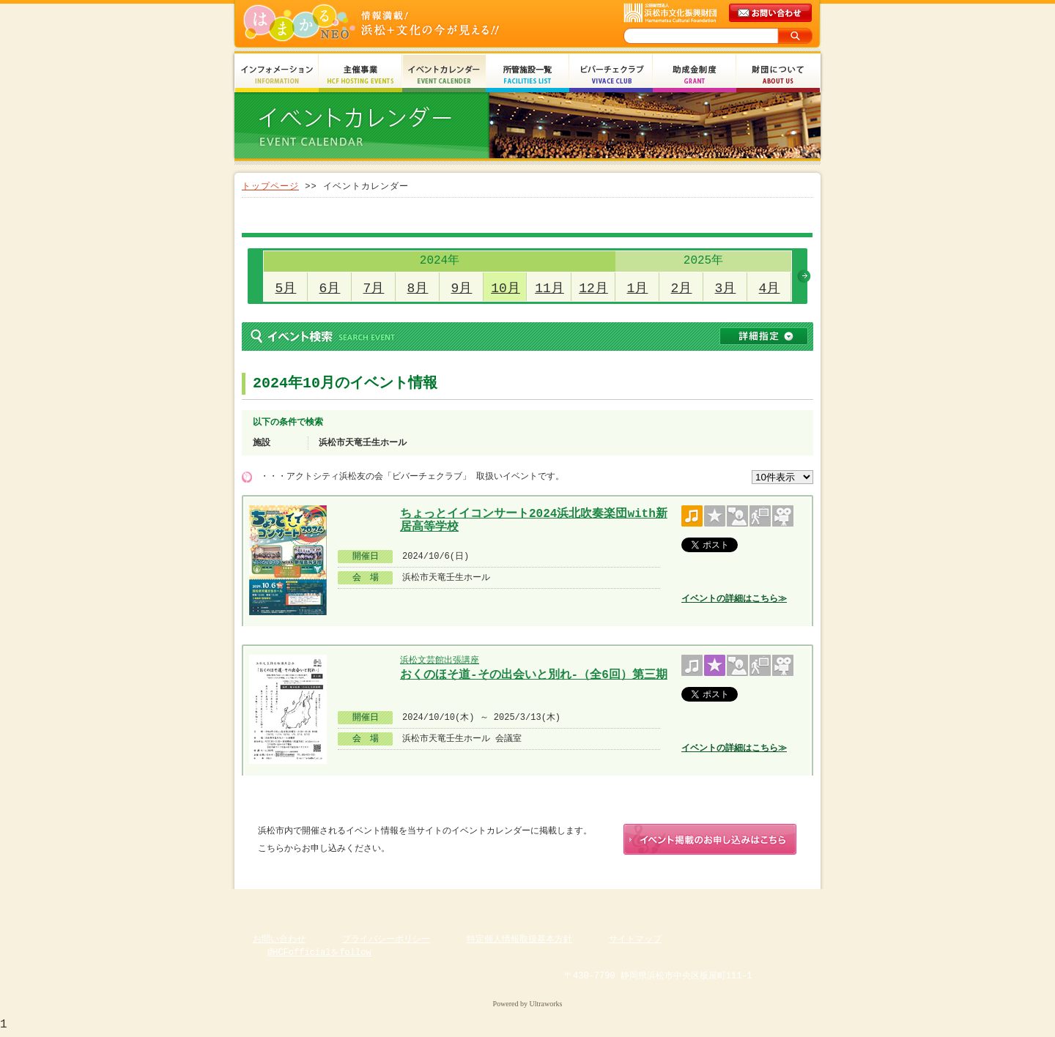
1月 (637, 288)
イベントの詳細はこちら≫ (734, 598)
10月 (505, 288)
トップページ (270, 186)
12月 (593, 288)
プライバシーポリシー (386, 942)
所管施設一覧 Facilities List (527, 75)
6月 (330, 288)
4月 (769, 288)
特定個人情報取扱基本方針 (519, 942)
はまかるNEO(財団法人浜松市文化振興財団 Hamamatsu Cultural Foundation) (402, 24)
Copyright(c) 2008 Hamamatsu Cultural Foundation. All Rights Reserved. (528, 993)
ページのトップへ (776, 903)
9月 (462, 288)
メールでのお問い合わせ (771, 13)
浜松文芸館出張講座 (439, 660)
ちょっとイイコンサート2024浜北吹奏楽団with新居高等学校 (533, 519)
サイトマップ (635, 942)
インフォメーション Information (277, 75)
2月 (681, 288)
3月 (725, 288)
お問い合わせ (279, 942)
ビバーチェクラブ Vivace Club (611, 75)
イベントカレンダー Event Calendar (444, 75)
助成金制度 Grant (694, 75)
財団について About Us (778, 75)
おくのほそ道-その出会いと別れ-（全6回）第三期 (533, 675)
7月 (374, 288)
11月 (549, 288)
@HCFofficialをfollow (319, 955)
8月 (418, 288)
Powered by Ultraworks (528, 1007)
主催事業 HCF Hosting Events (360, 75)
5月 (286, 288)
